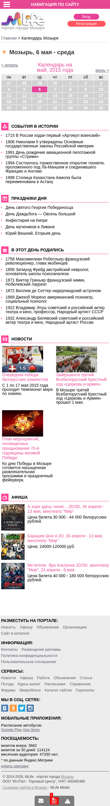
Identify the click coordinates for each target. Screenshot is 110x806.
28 (24, 83)
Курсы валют (29, 684)
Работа (43, 678)
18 (9, 101)
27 (9, 83)
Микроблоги (29, 690)
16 (85, 95)
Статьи (86, 678)
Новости (8, 678)
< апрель (9, 65)
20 (39, 101)
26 (24, 107)
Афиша (26, 678)
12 (24, 95)
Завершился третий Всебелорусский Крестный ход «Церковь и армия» (81, 379)
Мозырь (67, 777)
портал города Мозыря (23, 26)
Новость (8, 627)
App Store (31, 729)
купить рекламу (15, 766)
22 (70, 101)
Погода (7, 684)
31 (101, 107)
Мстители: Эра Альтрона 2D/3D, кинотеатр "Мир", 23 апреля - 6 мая (68, 567)
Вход (86, 17)
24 (101, 101)
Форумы (8, 690)
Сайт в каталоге (15, 633)
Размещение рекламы (41, 649)
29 (39, 83)
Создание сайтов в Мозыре (25, 787)
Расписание (55, 684)
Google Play (11, 729)
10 (101, 89)
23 (85, 101)
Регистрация (86, 24)
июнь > (102, 70)
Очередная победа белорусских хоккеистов (25, 377)
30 (55, 83)
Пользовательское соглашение (28, 662)
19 (24, 101)
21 (55, 101)
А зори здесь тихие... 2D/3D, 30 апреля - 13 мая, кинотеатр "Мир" (66, 509)
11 (9, 95)
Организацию (75, 627)
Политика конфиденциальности (29, 655)
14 (55, 95)
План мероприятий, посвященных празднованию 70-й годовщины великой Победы (21, 448)
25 (9, 107)
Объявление (48, 627)
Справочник (80, 684)
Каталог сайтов (58, 690)
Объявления (65, 678)
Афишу (26, 627)
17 (101, 95)
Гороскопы (85, 690)
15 (70, 95)
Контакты (9, 649)
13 (39, 95)
